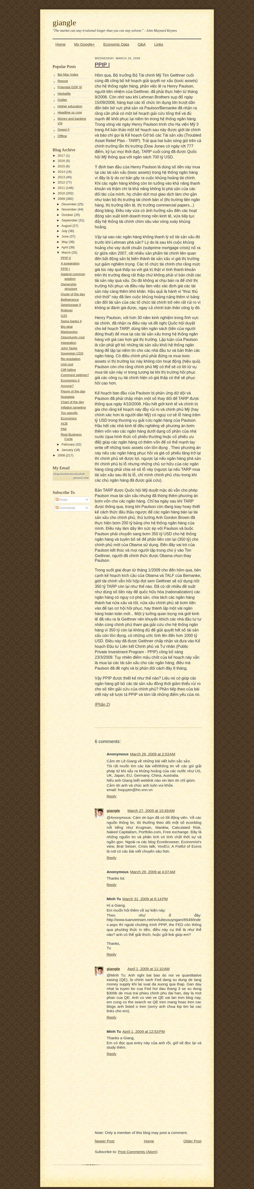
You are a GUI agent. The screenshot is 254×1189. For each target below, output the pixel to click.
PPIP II (66, 258)
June (65, 236)
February (68, 444)
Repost (63, 81)
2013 (62, 177)
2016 (62, 161)
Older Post (192, 1141)
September (70, 220)
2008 (62, 455)
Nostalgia (67, 397)
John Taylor (69, 348)
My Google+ (84, 44)
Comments (65, 508)
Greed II (63, 129)
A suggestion (70, 263)
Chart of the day (72, 402)
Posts (62, 500)
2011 (62, 188)
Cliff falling (68, 370)
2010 (62, 193)
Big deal (67, 326)
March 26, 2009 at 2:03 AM (152, 754)
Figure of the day (73, 391)
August (66, 226)
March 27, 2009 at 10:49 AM (151, 810)
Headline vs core (70, 112)
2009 (62, 199)
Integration (68, 343)
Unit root (67, 364)
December (70, 204)
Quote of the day (73, 294)
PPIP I (65, 269)
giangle (64, 22)
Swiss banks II (71, 321)
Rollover (67, 310)
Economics (69, 418)
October (68, 215)
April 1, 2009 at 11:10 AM (148, 969)
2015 (62, 166)
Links (158, 44)
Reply (111, 796)
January (68, 450)
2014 (62, 172)
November (70, 209)
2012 (62, 182)
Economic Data (116, 44)
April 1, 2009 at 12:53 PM (144, 1031)
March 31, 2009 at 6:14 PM (145, 899)
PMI (63, 429)
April (65, 247)
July (65, 231)
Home (61, 44)
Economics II (70, 380)
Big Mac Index (68, 74)
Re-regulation (70, 359)
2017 (62, 155)
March (66, 252)
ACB (64, 423)
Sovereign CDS (72, 353)
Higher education (70, 106)
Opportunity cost (73, 337)
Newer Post (104, 1141)
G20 (64, 316)
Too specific (69, 413)
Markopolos (69, 332)
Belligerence (70, 299)
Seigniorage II (71, 305)
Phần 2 (102, 704)
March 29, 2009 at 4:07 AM (152, 872)
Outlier (62, 100)
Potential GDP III (70, 87)
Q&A (142, 44)
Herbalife (64, 93)
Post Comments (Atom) (138, 1152)
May (65, 242)
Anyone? (67, 386)
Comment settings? (75, 375)
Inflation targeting (73, 407)
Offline (62, 136)
